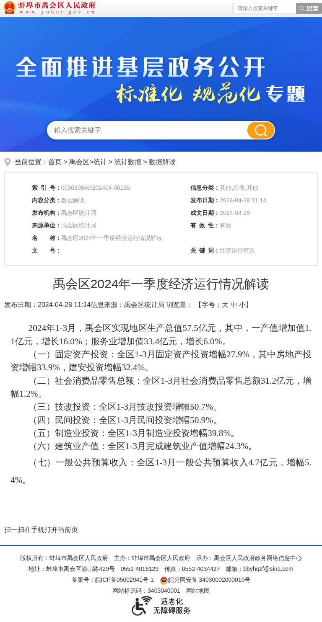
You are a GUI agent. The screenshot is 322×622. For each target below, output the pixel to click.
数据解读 (162, 161)
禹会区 (79, 161)
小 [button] (242, 304)
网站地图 (198, 590)
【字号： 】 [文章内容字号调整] (223, 304)
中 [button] (234, 304)
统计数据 (127, 161)
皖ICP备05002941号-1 (124, 579)
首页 (55, 161)
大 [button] (225, 304)
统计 (100, 161)
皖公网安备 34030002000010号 (205, 579)
